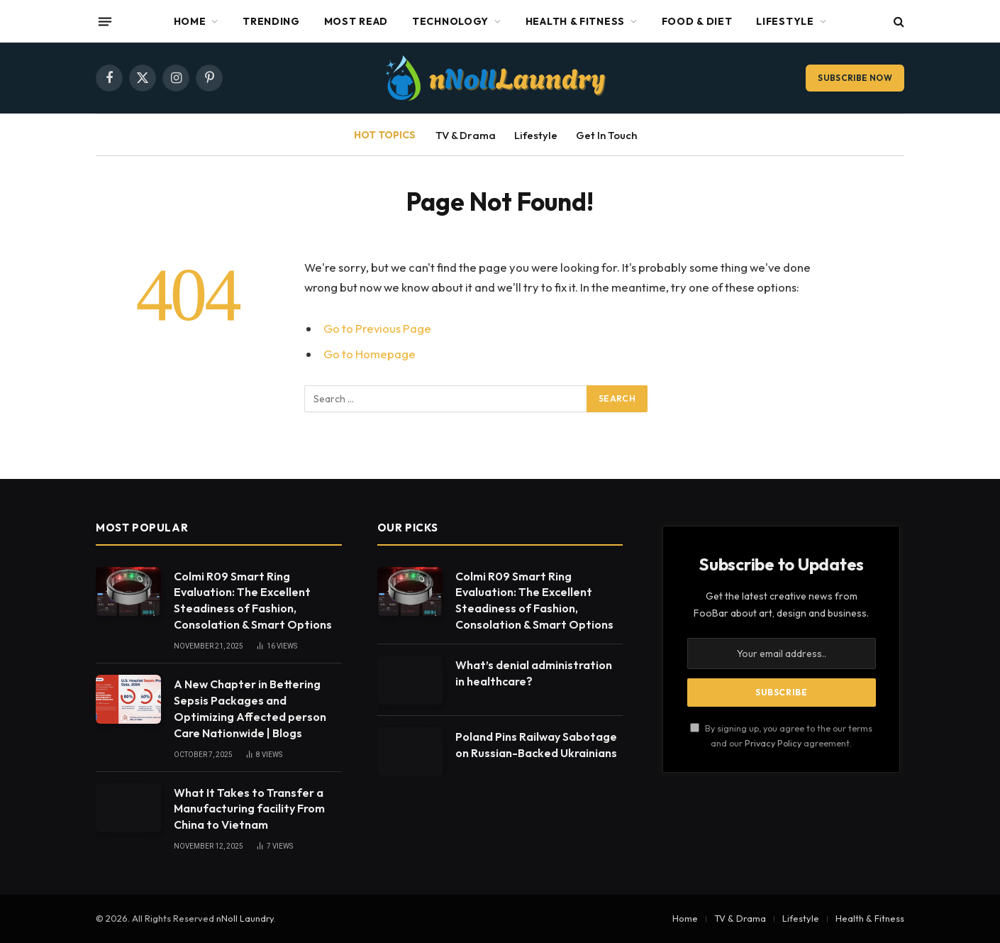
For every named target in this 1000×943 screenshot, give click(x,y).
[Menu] (105, 21)
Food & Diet (697, 21)
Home (190, 21)
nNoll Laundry (245, 918)
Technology (450, 21)
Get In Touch (606, 135)
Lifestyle (784, 21)
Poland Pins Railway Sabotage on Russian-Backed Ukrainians (536, 744)
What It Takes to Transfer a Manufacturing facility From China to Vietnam (249, 808)
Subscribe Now (855, 77)
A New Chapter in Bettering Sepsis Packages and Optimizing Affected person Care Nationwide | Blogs (250, 708)
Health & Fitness (575, 21)
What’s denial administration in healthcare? (533, 673)
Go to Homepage (369, 353)
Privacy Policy (773, 743)
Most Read (356, 21)
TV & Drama (465, 135)
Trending (271, 21)
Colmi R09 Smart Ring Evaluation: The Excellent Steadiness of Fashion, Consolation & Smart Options (253, 600)
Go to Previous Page (377, 328)
